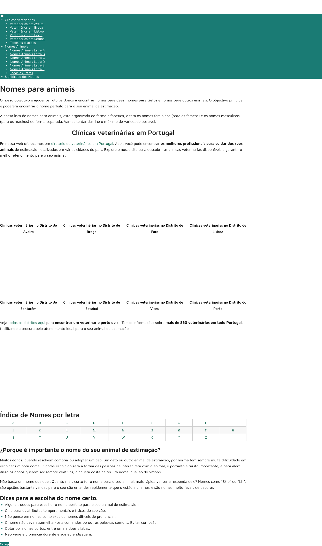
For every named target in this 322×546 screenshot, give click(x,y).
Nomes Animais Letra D (27, 61)
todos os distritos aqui (26, 322)
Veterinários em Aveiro (27, 24)
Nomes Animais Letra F (27, 69)
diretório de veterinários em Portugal (82, 143)
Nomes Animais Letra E (27, 65)
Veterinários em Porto (26, 35)
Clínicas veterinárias (20, 20)
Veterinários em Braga (26, 27)
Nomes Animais (16, 46)
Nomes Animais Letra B (27, 54)
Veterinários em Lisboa (27, 31)
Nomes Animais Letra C (27, 57)
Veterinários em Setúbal (27, 39)
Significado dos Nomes (22, 76)
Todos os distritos (23, 42)
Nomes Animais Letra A (27, 50)
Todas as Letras (21, 73)
